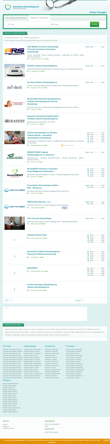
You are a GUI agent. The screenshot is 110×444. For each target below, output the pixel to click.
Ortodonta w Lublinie (51, 359)
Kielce (47, 59)
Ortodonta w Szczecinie (51, 361)
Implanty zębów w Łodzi (30, 355)
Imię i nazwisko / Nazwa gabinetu (16, 18)
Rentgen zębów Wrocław (10, 391)
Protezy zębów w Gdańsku (73, 359)
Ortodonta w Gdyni (50, 367)
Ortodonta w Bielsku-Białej (52, 373)
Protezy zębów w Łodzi (72, 353)
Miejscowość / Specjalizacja (39, 18)
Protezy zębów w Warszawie (74, 349)
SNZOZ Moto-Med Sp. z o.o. (39, 202)
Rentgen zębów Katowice (10, 400)
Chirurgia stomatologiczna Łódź (12, 353)
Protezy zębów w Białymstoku (74, 367)
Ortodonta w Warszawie (52, 349)
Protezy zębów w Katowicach (74, 365)
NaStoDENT (32, 268)
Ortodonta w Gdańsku (51, 357)
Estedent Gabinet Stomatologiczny (42, 66)
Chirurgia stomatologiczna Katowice (13, 363)
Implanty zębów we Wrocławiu (32, 353)
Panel (46, 426)
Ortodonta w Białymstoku (52, 371)
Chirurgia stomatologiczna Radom (12, 377)
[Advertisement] (45, 315)
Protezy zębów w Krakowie (73, 351)
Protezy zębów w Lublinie (73, 361)
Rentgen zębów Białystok (10, 401)
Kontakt (5, 424)
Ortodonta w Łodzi (50, 355)
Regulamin (6, 426)
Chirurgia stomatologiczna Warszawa (13, 349)
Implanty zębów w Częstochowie (33, 373)
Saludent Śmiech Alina (37, 235)
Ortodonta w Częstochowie (52, 369)
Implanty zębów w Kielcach (31, 371)
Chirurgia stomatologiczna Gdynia (12, 371)
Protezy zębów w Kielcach (73, 373)
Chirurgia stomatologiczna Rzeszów (13, 367)
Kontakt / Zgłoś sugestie (51, 432)
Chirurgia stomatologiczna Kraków (12, 351)
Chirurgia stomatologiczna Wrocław (13, 355)
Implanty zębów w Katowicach (32, 363)
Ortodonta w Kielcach (51, 375)
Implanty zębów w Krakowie (32, 351)
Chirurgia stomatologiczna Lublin (12, 361)
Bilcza (42, 124)
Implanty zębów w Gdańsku (32, 357)
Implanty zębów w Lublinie (31, 367)
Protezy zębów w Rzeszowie (74, 371)
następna (77, 300)
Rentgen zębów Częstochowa (11, 408)
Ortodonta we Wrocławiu (52, 353)
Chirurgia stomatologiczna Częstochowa (14, 369)
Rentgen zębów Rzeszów (10, 403)
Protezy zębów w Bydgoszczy (74, 375)
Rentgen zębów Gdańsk (10, 389)
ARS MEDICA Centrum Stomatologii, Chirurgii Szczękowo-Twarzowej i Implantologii (43, 49)
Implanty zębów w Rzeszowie (32, 375)
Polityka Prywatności (9, 428)
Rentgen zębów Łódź (9, 387)
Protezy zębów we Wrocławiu (74, 355)
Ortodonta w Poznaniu (51, 363)
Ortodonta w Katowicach (52, 365)
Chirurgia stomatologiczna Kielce (12, 375)
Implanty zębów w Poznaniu (32, 359)
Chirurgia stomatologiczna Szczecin (13, 365)
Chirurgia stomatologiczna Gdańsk (12, 359)
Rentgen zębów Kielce (9, 410)
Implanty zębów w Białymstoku (32, 365)
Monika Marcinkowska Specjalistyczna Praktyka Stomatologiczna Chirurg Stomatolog (44, 101)
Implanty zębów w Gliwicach (32, 377)
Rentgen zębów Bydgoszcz (10, 412)
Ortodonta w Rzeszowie (52, 377)
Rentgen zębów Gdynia (9, 406)
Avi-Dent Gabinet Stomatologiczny (42, 82)
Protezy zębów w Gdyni (72, 377)
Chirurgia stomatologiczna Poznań (12, 357)
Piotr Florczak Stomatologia (39, 218)
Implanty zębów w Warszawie (32, 349)
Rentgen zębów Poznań (9, 397)
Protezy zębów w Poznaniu (73, 357)
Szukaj (94, 24)
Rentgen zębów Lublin (9, 395)
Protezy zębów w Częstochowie (75, 369)
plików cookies (19, 440)
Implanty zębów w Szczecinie (32, 361)
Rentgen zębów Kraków (9, 385)
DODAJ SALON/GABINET (52, 424)
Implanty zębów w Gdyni (31, 369)
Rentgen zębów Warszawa (10, 383)
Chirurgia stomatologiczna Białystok (13, 373)
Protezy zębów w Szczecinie (74, 363)
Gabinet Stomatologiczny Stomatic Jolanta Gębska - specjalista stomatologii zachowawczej (42, 135)
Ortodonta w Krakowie (51, 351)
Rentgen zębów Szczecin (10, 393)
